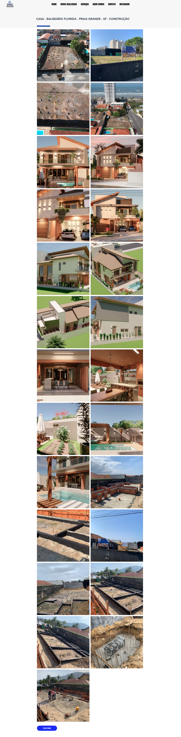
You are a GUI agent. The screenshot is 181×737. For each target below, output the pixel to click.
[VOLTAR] (47, 728)
